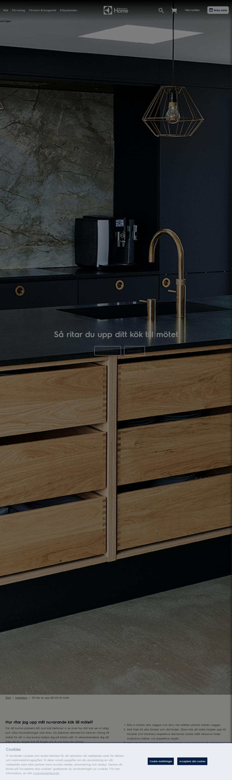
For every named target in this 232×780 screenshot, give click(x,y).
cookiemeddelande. (46, 775)
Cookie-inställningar (161, 763)
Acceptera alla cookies (192, 763)
